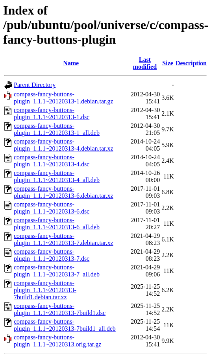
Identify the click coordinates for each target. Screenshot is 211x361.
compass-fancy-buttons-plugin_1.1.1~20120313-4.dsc (51, 161)
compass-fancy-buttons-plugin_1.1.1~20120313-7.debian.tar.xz (63, 239)
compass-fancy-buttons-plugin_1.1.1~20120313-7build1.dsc (60, 309)
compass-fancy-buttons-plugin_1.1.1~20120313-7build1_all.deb (65, 325)
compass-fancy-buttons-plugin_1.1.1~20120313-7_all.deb (57, 271)
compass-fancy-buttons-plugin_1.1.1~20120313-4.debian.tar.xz (63, 145)
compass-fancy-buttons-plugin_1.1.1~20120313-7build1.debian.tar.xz (45, 290)
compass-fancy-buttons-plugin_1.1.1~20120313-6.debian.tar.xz (63, 192)
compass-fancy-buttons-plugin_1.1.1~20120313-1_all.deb (57, 129)
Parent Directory (35, 84)
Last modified (145, 63)
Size (167, 63)
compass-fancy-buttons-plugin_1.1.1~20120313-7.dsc (51, 255)
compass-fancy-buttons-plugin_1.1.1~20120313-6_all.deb (57, 223)
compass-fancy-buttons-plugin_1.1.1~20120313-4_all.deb (57, 176)
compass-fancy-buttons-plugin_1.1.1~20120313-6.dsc (51, 208)
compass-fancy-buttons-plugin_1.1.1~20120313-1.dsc (51, 113)
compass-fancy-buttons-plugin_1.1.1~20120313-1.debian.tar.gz (63, 98)
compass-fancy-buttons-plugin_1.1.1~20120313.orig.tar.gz (57, 341)
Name (71, 63)
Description (191, 63)
